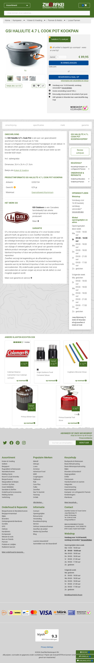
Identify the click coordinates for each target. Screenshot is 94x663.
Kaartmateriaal (70, 490)
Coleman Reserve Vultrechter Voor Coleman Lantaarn (17, 375)
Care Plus (36, 484)
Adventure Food (39, 472)
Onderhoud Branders (78, 179)
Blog (35, 534)
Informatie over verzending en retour (74, 81)
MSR (35, 474)
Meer (35, 221)
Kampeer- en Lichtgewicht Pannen (77, 492)
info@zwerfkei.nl (78, 322)
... (23, 20)
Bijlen (67, 469)
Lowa (35, 466)
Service (36, 524)
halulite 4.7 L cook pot (58, 38)
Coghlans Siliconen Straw (77, 372)
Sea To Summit (38, 492)
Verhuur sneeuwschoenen (43, 526)
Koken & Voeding (21, 170)
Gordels (5, 524)
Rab (34, 482)
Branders (5, 519)
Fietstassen (69, 479)
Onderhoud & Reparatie (14, 507)
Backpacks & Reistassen (74, 461)
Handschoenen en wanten (74, 482)
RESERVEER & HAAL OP (68, 77)
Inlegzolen (68, 484)
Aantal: (52, 57)
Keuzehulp (70, 457)
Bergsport (5, 466)
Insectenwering (70, 487)
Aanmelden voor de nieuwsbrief (45, 544)
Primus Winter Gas (28, 417)
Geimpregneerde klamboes (12, 521)
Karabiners (6, 532)
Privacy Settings (47, 647)
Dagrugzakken (70, 474)
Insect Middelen (8, 487)
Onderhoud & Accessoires (11, 492)
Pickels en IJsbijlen (9, 544)
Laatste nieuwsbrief (40, 541)
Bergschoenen (7, 479)
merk (63, 125)
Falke (35, 487)
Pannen (5, 542)
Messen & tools (7, 537)
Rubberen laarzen (8, 547)
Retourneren (38, 516)
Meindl (35, 461)
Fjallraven (37, 479)
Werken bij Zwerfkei (40, 532)
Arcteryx (36, 469)
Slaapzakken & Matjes (10, 482)
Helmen (5, 529)
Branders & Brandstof (73, 472)
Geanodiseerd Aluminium (42, 192)
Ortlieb (35, 497)
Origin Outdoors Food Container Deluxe (45, 373)
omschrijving (10, 125)
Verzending (37, 519)
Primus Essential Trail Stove (67, 418)
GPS (3, 526)
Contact (36, 511)
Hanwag (36, 495)
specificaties (38, 125)
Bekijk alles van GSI (14, 86)
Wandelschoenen (8, 472)
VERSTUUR (84, 443)
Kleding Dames (7, 495)
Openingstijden (39, 514)
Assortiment (17, 5)
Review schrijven (80, 151)
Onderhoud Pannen (77, 182)
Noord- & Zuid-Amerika (10, 477)
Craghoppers (38, 477)
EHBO (67, 477)
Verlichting (6, 497)
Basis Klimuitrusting (72, 464)
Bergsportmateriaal (9, 514)
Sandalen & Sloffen (9, 490)
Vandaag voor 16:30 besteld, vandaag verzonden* (78, 206)
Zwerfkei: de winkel (40, 529)
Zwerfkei (36, 490)
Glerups (36, 464)
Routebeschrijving (40, 521)
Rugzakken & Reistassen (11, 469)
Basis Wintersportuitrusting (75, 466)
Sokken (4, 464)
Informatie (39, 507)
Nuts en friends (7, 539)
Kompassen (6, 534)
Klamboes (68, 497)
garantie (85, 125)
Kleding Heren (7, 474)
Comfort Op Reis (8, 484)
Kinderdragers (70, 495)
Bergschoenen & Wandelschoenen (15, 511)
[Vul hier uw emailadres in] (62, 442)
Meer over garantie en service (18, 278)
